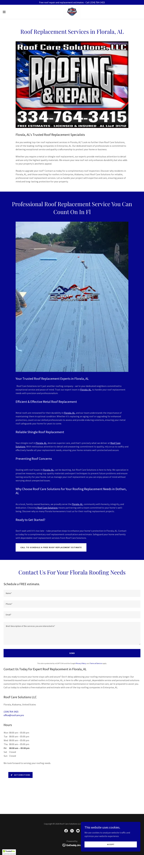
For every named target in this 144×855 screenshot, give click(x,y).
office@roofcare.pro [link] (14, 715)
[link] (72, 12)
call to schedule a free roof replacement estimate (51, 547)
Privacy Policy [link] (81, 663)
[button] (11, 12)
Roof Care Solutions (47, 507)
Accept (110, 844)
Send (72, 653)
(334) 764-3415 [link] (11, 711)
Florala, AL (85, 389)
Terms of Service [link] (96, 663)
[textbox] (72, 593)
